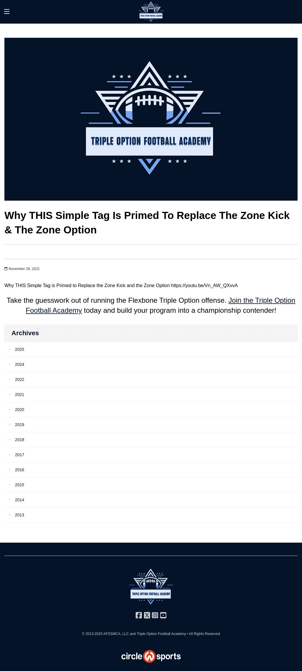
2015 (19, 484)
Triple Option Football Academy (161, 634)
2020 (19, 409)
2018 (19, 439)
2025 (19, 349)
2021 (19, 394)
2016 (19, 469)
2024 (19, 364)
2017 (19, 454)
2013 (19, 515)
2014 (19, 499)
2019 (19, 424)
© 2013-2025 (92, 634)
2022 (19, 379)
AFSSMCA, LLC (116, 634)
